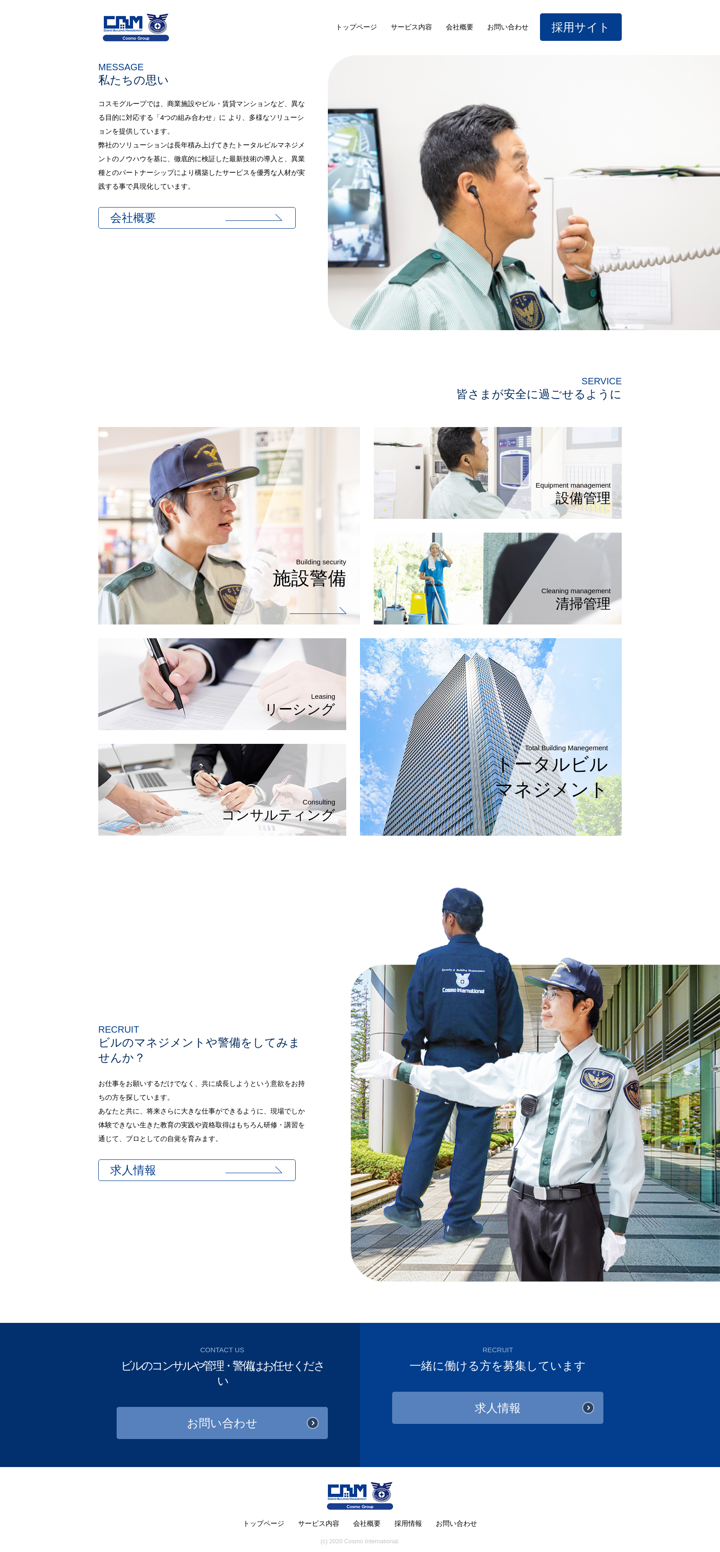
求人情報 (133, 1170)
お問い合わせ (508, 27)
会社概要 (459, 27)
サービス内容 (411, 27)
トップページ (356, 27)
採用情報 (408, 1523)
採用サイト (580, 27)
